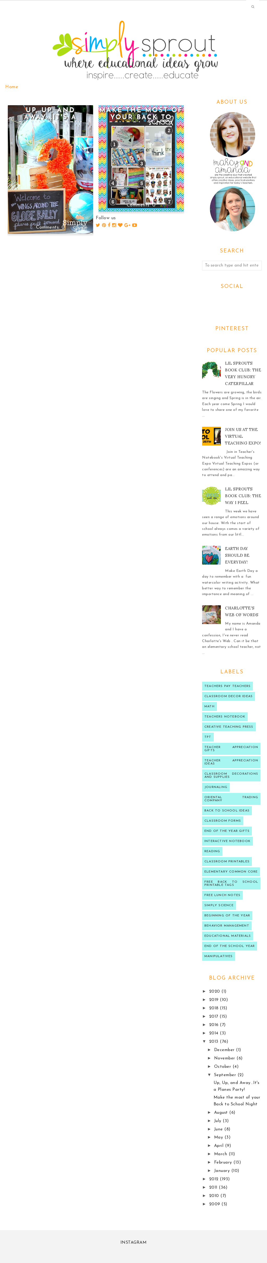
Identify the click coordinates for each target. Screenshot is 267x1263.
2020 (215, 991)
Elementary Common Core (231, 871)
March (221, 1154)
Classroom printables (227, 861)
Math (209, 706)
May (219, 1137)
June (219, 1129)
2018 (214, 1008)
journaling (215, 787)
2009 (215, 1204)
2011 (214, 1187)
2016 (214, 1025)
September (226, 1075)
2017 (214, 1017)
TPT (207, 737)
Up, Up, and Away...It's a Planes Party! (51, 117)
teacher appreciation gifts (231, 749)
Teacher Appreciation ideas (231, 762)
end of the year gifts (227, 831)
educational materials (227, 936)
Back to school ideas (227, 810)
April (219, 1146)
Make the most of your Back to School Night (141, 117)
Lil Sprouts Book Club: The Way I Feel (243, 496)
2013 (214, 1042)
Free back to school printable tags (231, 883)
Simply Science (219, 905)
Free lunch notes (222, 895)
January (222, 1171)
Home (11, 87)
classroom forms (222, 820)
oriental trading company (231, 799)
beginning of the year (227, 915)
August (221, 1113)
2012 (214, 1179)
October (223, 1067)
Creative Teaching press (228, 726)
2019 (214, 1000)
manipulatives (218, 956)
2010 (215, 1196)
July (218, 1121)
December (225, 1050)
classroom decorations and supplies (231, 775)
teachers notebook (224, 716)
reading (212, 851)
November (225, 1058)
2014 (214, 1033)
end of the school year (229, 946)
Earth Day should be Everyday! (237, 555)
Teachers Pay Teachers (227, 686)
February (224, 1162)
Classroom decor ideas (228, 696)
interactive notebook (227, 841)
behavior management (226, 925)
